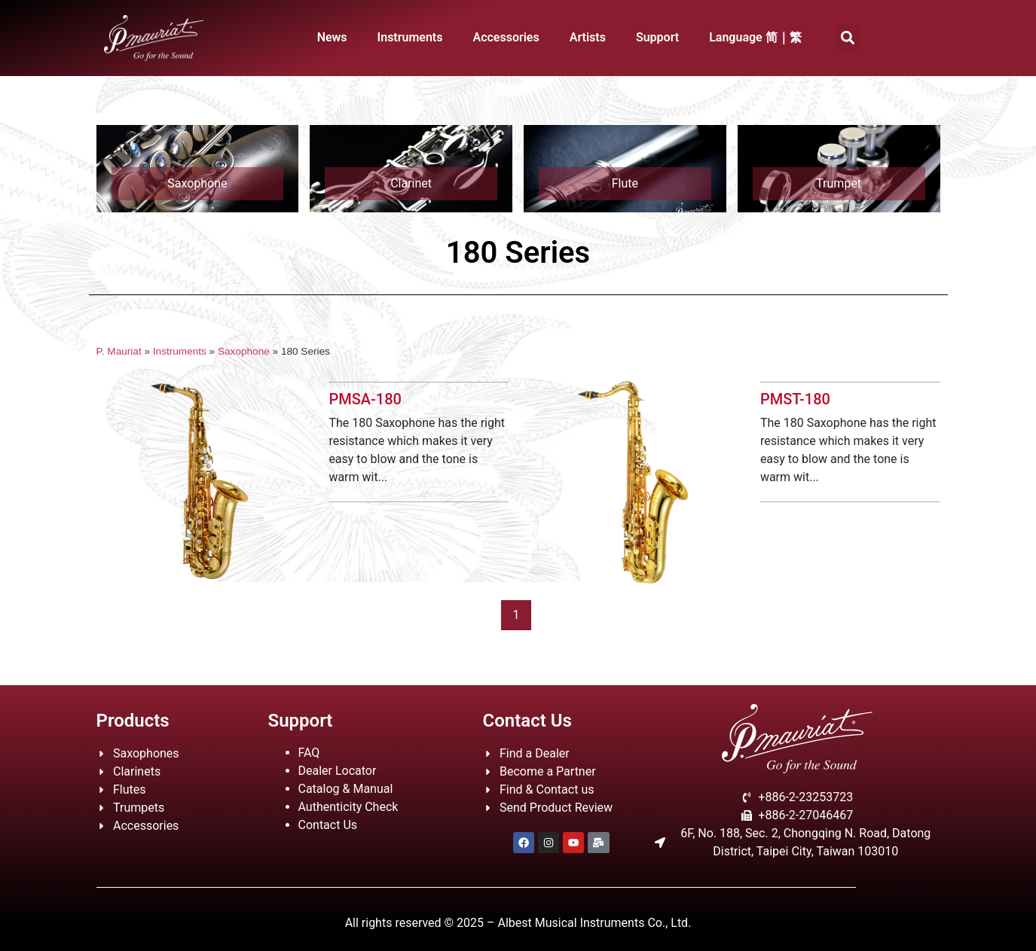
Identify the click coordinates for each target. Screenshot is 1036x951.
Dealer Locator (337, 771)
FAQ (309, 752)
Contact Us (328, 825)
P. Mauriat (119, 351)
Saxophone (197, 183)
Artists (588, 37)
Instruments (410, 37)
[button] (848, 38)
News (332, 37)
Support (657, 37)
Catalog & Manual (345, 789)
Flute (625, 183)
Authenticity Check (348, 807)
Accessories (505, 37)
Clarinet (411, 183)
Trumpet (838, 183)
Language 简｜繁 (755, 37)
